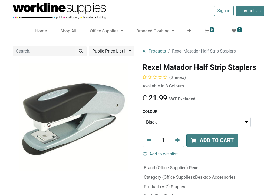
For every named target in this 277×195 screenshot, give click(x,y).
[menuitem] (41, 31)
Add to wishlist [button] (160, 154)
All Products (154, 51)
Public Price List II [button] (110, 51)
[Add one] (177, 140)
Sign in (223, 10)
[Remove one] (149, 140)
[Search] (81, 51)
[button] (189, 31)
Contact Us (250, 10)
